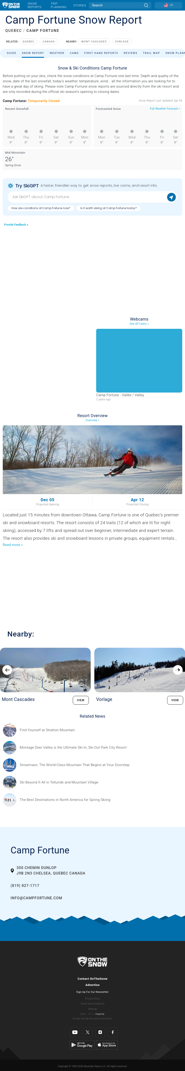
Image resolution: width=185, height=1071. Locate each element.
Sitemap (92, 1009)
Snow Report (33, 53)
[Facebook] (113, 1032)
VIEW (81, 700)
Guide (11, 53)
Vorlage (122, 41)
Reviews (130, 53)
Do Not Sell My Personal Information (92, 1018)
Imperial (99, 1014)
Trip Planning (59, 5)
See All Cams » (139, 323)
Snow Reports (34, 5)
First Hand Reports (101, 53)
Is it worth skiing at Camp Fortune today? (108, 208)
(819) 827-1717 (25, 885)
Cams (74, 53)
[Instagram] (100, 1032)
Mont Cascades (94, 41)
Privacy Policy (92, 998)
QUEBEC (13, 30)
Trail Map (151, 53)
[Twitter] (87, 1032)
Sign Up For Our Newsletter (92, 992)
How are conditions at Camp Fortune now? (40, 208)
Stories (79, 5)
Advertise (92, 985)
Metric (91, 1014)
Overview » (92, 420)
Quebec (28, 41)
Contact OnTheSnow (93, 978)
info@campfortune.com (36, 898)
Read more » (13, 545)
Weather (57, 53)
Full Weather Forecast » (165, 108)
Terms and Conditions (92, 1003)
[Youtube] (75, 1032)
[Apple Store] (107, 1045)
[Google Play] (82, 1045)
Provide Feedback (16, 224)
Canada (49, 41)
